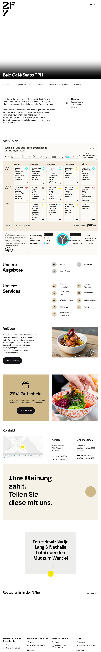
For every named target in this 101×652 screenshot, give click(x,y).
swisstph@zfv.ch (60, 459)
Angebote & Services (23, 84)
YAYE (78, 638)
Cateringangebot (12, 360)
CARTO (5, 457)
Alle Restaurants (92, 593)
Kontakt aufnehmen (10, 353)
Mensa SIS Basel (60, 638)
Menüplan (6, 84)
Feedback (77, 84)
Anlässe (40, 84)
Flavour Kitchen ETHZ (37, 638)
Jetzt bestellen (26, 410)
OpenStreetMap (13, 456)
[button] (23, 447)
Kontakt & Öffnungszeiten (58, 84)
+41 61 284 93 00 (59, 456)
